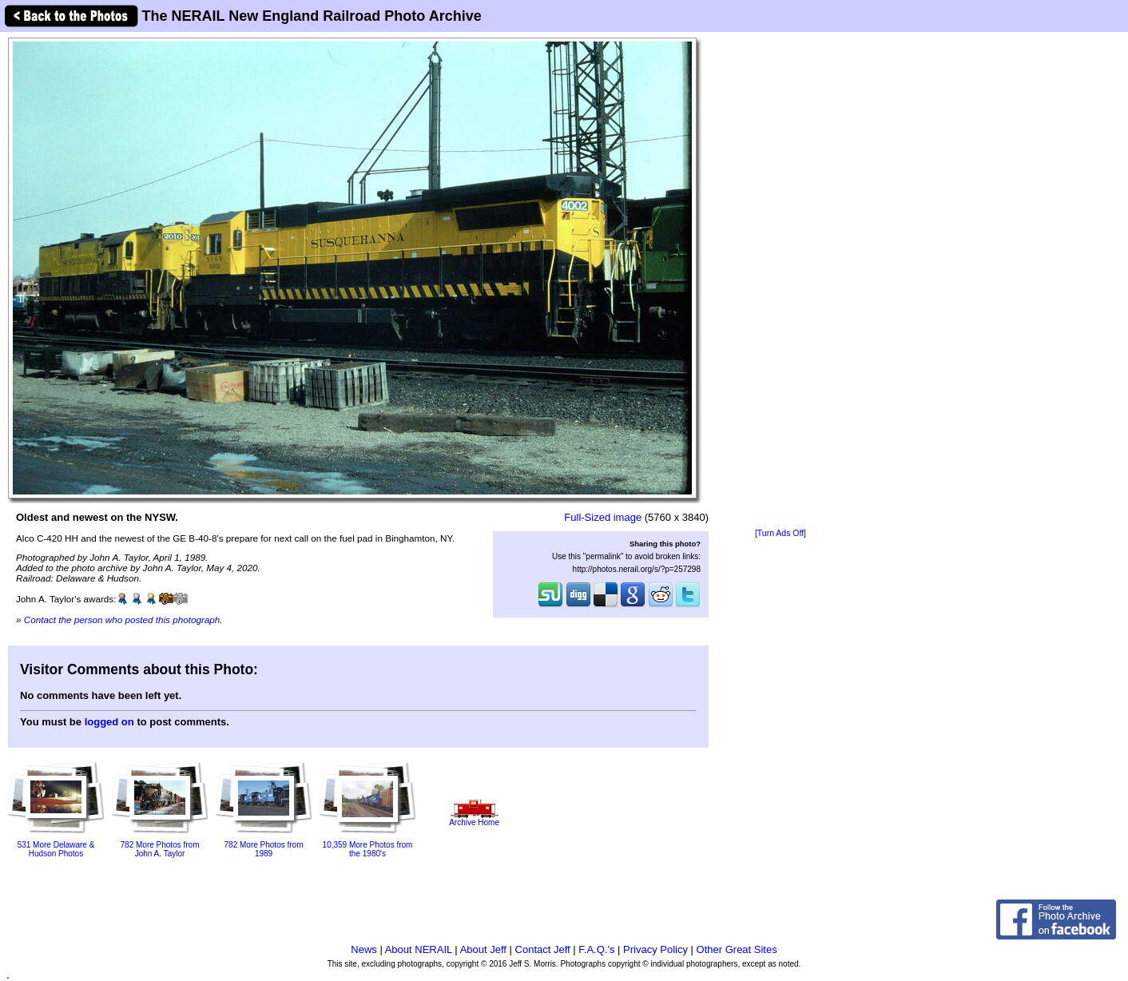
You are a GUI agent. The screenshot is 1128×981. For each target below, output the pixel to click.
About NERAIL (418, 949)
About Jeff (483, 949)
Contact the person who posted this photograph (122, 619)
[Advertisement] (780, 281)
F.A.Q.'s (596, 949)
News (364, 949)
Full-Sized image (602, 517)
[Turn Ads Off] (780, 533)
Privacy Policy (655, 949)
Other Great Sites (737, 949)
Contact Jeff (542, 949)
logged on (109, 722)
